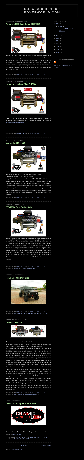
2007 (58, 52)
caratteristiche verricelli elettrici (27, 394)
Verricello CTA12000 (15, 143)
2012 (58, 38)
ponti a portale (42, 313)
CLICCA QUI (17, 434)
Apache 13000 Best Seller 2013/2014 (23, 24)
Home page (23, 445)
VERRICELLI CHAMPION (21, 438)
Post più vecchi (46, 445)
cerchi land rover (21, 313)
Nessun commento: (41, 74)
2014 (58, 24)
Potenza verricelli (14, 323)
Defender (31, 313)
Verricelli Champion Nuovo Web (21, 404)
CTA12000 (17, 268)
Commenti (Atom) (17, 449)
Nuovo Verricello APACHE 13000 (21, 84)
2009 (58, 46)
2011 (58, 41)
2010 (58, 44)
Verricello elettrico (29, 268)
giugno (60, 26)
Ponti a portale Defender (17, 278)
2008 (58, 49)
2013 (58, 35)
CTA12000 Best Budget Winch (20, 207)
